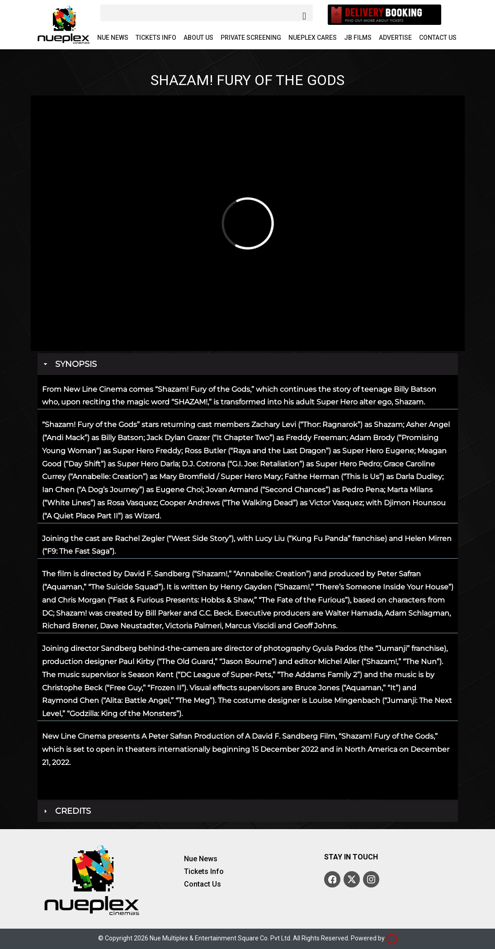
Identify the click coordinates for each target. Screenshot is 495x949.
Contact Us (438, 37)
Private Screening (251, 37)
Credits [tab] (66, 811)
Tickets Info (156, 37)
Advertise (395, 37)
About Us (198, 37)
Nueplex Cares (312, 37)
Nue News (112, 37)
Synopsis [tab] (69, 364)
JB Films (358, 37)
